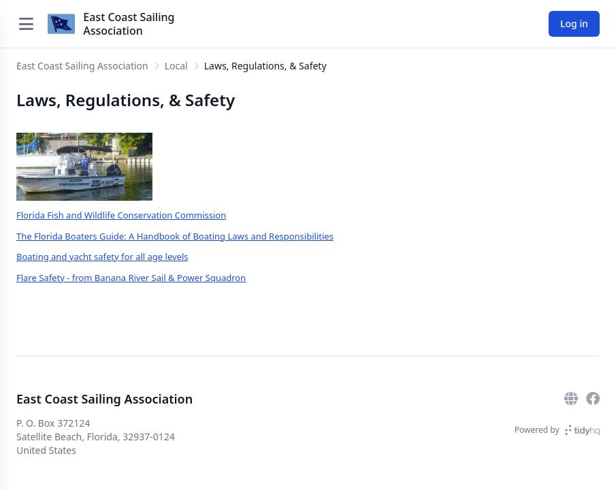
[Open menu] (26, 23)
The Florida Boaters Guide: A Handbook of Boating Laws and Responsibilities (175, 236)
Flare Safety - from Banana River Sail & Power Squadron (131, 278)
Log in (574, 23)
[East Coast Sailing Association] (61, 23)
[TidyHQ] (582, 430)
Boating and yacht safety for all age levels (102, 256)
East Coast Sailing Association (128, 23)
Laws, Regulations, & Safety (265, 65)
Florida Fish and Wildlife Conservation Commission (121, 215)
